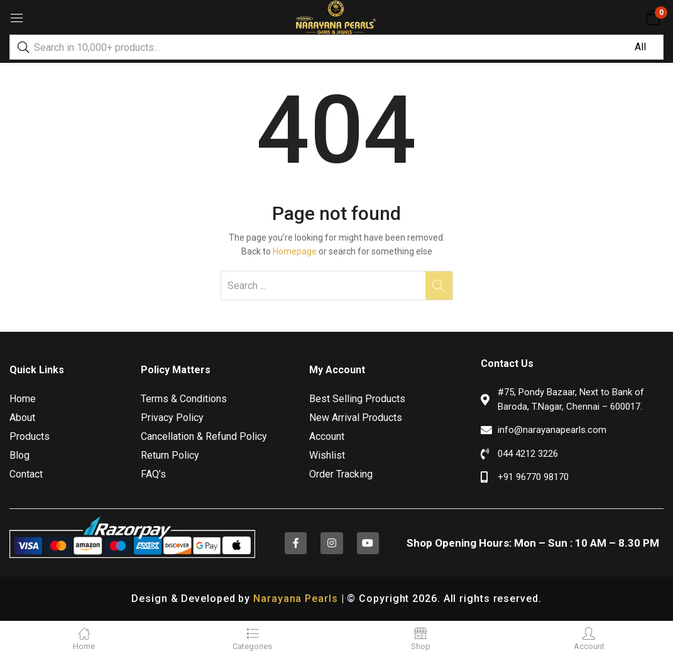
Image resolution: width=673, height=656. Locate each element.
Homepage (295, 251)
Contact (26, 474)
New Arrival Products (355, 418)
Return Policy (170, 455)
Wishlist (327, 455)
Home (22, 399)
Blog (19, 455)
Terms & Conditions (184, 399)
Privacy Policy (172, 418)
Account (326, 436)
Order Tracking (341, 474)
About (22, 418)
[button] (652, 17)
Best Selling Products (357, 399)
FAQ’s (153, 474)
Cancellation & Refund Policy (204, 436)
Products (29, 436)
